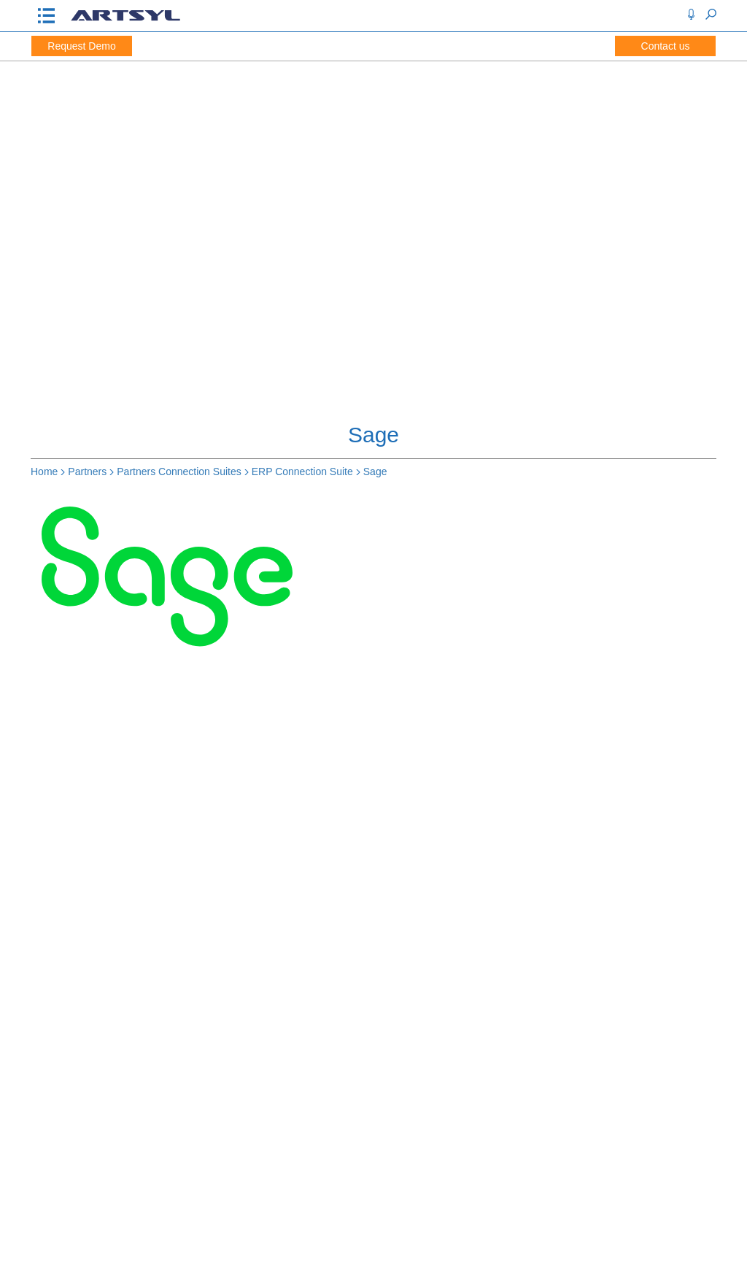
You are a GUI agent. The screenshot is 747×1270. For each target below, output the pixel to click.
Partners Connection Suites (179, 471)
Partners (87, 471)
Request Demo (81, 46)
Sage (375, 471)
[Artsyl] (125, 19)
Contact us (665, 46)
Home (44, 471)
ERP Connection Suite (302, 471)
